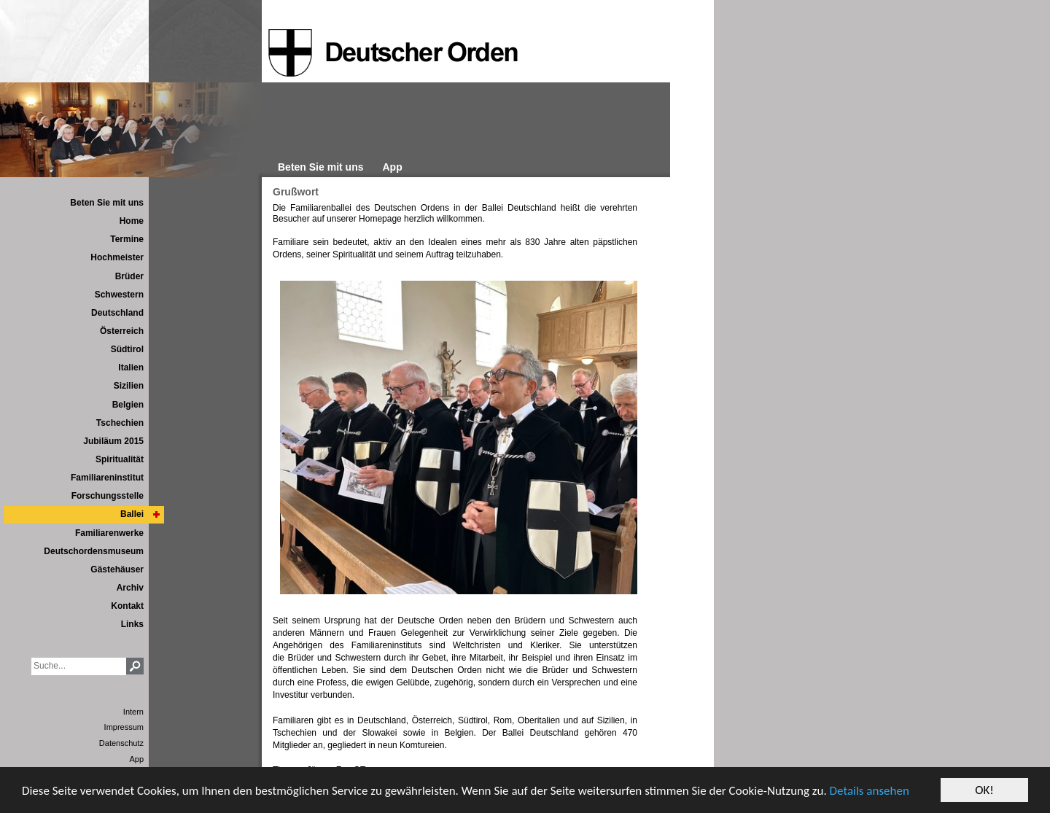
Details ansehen (869, 790)
